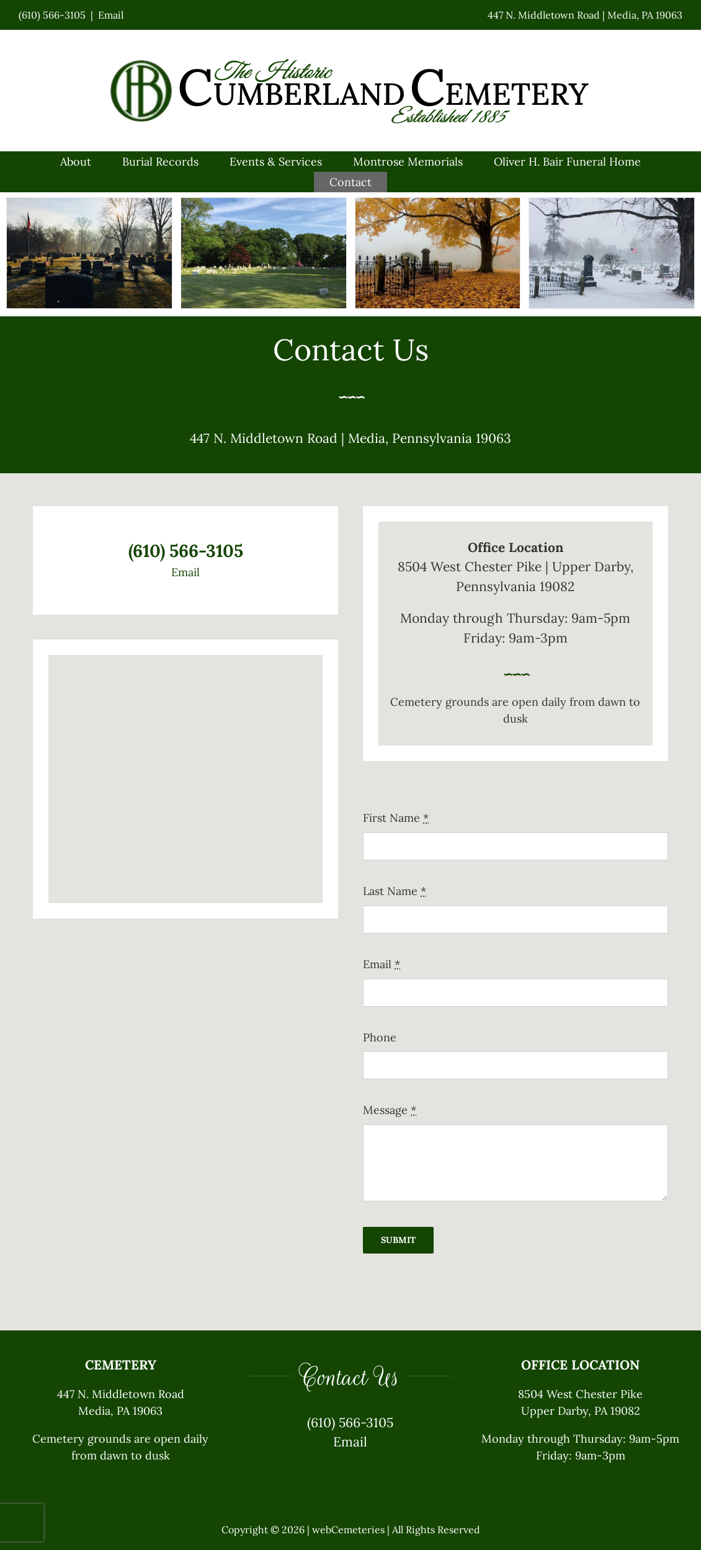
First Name (396, 818)
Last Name (394, 891)
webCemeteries (348, 1529)
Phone (379, 1037)
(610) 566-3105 (52, 15)
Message (389, 1110)
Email (110, 15)
